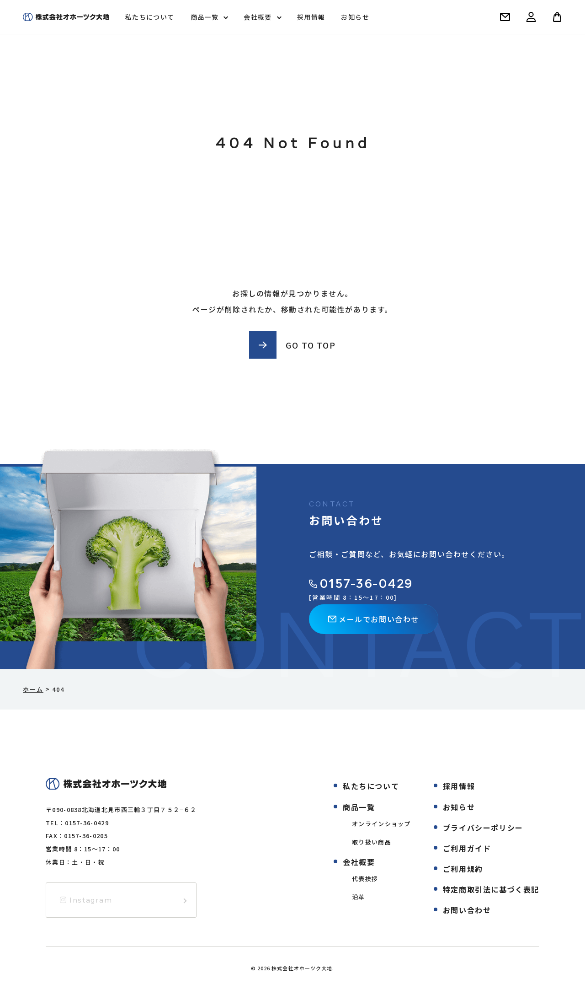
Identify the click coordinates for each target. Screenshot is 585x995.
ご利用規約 (463, 868)
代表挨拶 (365, 878)
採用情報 (311, 17)
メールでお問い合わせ (373, 618)
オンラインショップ (381, 823)
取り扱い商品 (371, 842)
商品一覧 (205, 17)
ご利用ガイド (467, 848)
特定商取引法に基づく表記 (491, 889)
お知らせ (355, 17)
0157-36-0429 (361, 583)
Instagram (86, 899)
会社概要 (258, 17)
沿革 (358, 897)
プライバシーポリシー (483, 827)
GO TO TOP (310, 345)
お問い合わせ (467, 909)
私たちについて (150, 17)
